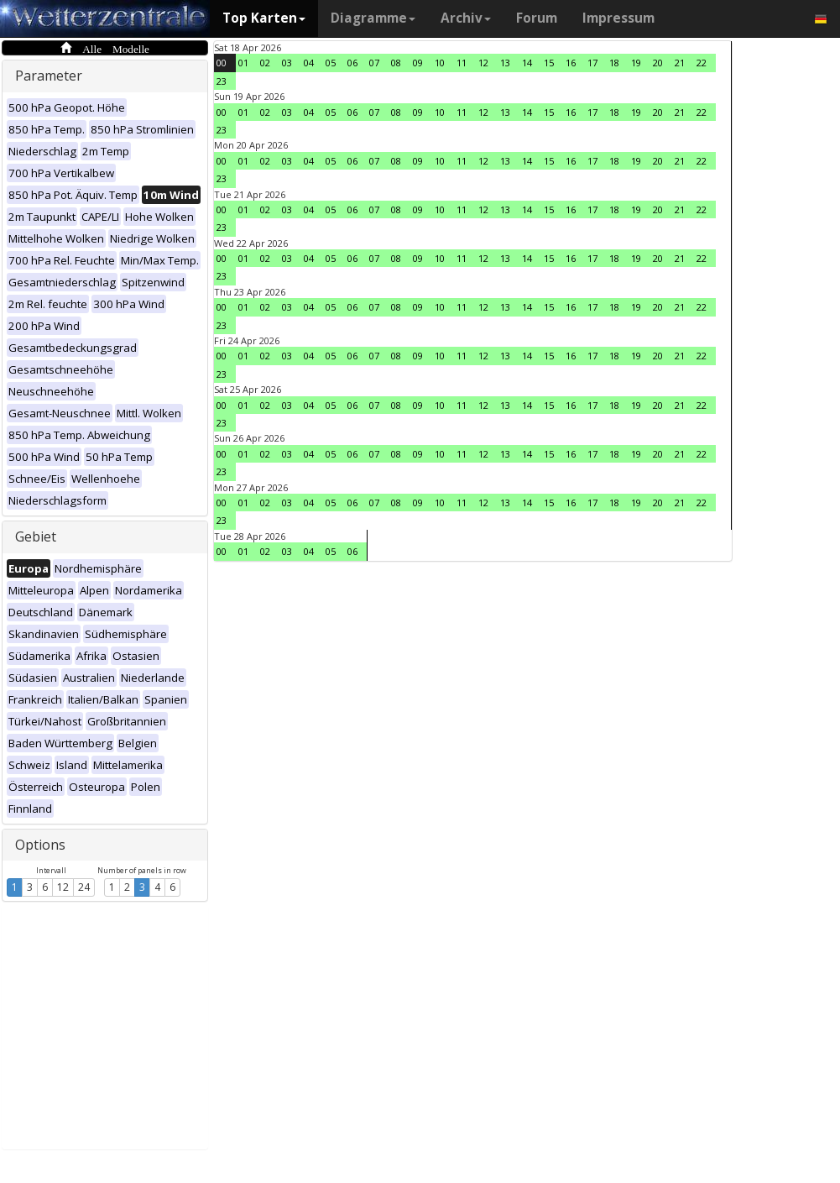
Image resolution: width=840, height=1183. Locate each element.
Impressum (618, 18)
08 (396, 62)
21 (680, 62)
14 (527, 62)
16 (571, 62)
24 (84, 887)
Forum (536, 18)
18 (614, 62)
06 (352, 62)
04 (309, 62)
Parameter (48, 75)
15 (549, 62)
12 (63, 887)
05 (331, 62)
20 (658, 62)
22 (702, 62)
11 (462, 62)
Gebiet (35, 536)
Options (40, 844)
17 (592, 62)
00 (222, 62)
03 (287, 62)
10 (440, 62)
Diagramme (373, 18)
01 (243, 62)
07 (374, 62)
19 (636, 62)
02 (265, 62)
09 (418, 62)
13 (505, 62)
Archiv (466, 18)
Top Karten (263, 18)
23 (222, 81)
